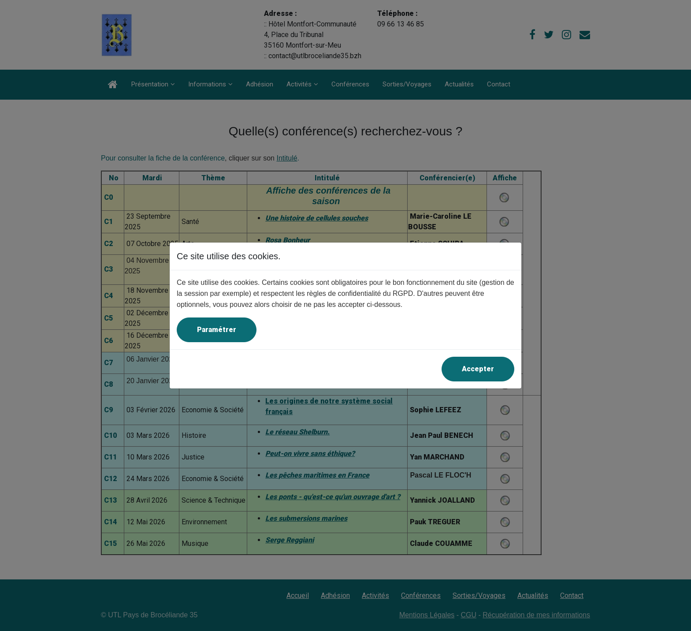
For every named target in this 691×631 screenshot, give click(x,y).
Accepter (478, 369)
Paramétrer (216, 329)
